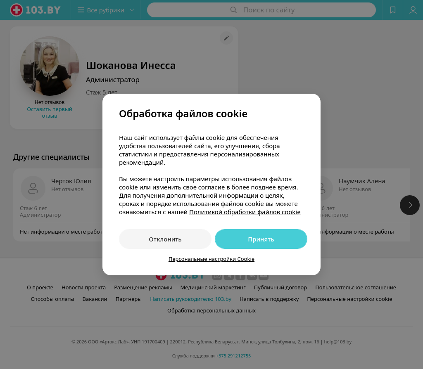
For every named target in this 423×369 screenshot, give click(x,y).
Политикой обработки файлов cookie (245, 212)
